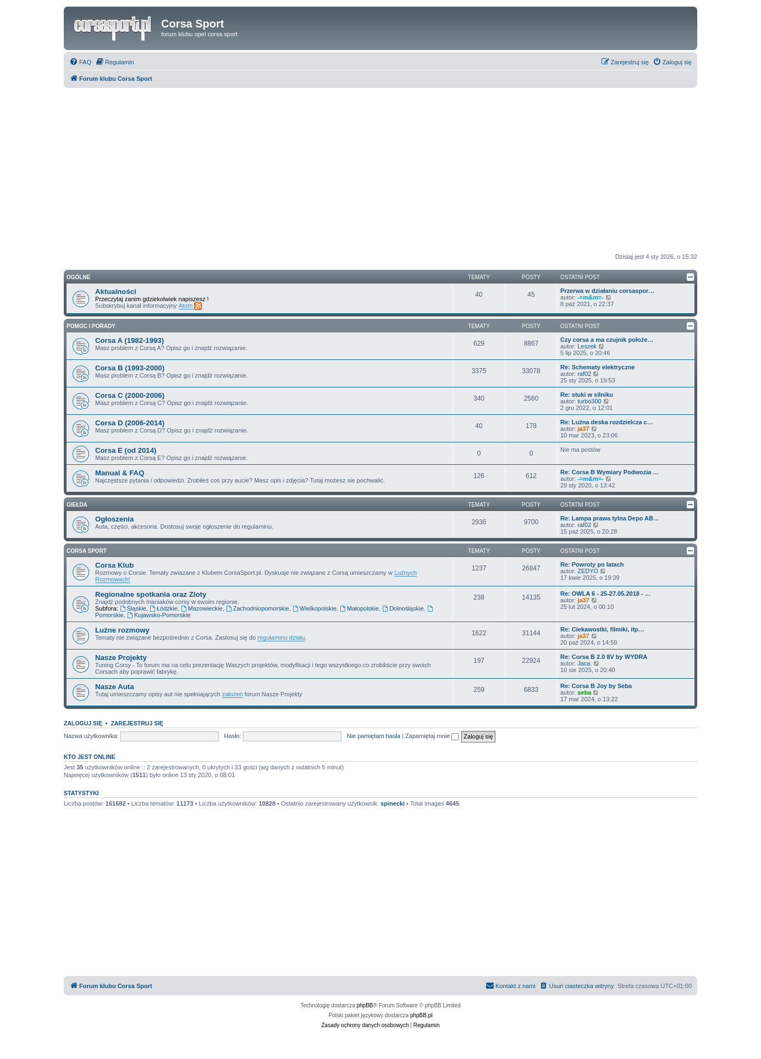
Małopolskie (359, 608)
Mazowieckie (202, 608)
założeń (232, 694)
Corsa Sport (87, 551)
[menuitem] (80, 62)
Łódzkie (164, 608)
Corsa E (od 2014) (125, 450)
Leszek (587, 346)
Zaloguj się (83, 723)
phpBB (365, 1005)
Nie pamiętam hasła (373, 736)
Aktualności (115, 291)
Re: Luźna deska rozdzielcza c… (606, 422)
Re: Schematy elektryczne (597, 367)
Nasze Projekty (121, 657)
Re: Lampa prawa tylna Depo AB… (609, 518)
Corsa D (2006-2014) (129, 423)
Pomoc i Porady (91, 326)
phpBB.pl (421, 1015)
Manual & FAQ (119, 473)
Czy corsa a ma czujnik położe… (606, 339)
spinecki (392, 803)
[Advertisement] (380, 170)
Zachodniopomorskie (257, 608)
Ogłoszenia (114, 519)
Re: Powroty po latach (592, 564)
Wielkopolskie (315, 608)
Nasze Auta (114, 687)
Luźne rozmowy (122, 630)
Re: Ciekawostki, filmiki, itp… (602, 629)
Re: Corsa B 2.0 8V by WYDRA (603, 656)
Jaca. (584, 663)
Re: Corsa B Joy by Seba (596, 686)
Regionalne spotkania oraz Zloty (150, 594)
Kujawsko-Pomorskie (159, 615)
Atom (190, 305)
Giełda (77, 505)
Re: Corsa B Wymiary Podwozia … (609, 472)
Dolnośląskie (402, 608)
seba (584, 692)
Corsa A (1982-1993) (129, 340)
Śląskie (133, 608)
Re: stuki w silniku (586, 394)
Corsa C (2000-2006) (129, 395)
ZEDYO (587, 571)
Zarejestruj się (137, 723)
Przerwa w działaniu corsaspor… (607, 290)
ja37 (583, 428)
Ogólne (78, 277)
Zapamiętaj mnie (432, 736)
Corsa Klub (114, 565)
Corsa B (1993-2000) (129, 368)
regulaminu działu (281, 637)
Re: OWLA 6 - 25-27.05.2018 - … (605, 593)
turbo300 (589, 401)
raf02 (584, 373)
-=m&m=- (590, 297)
